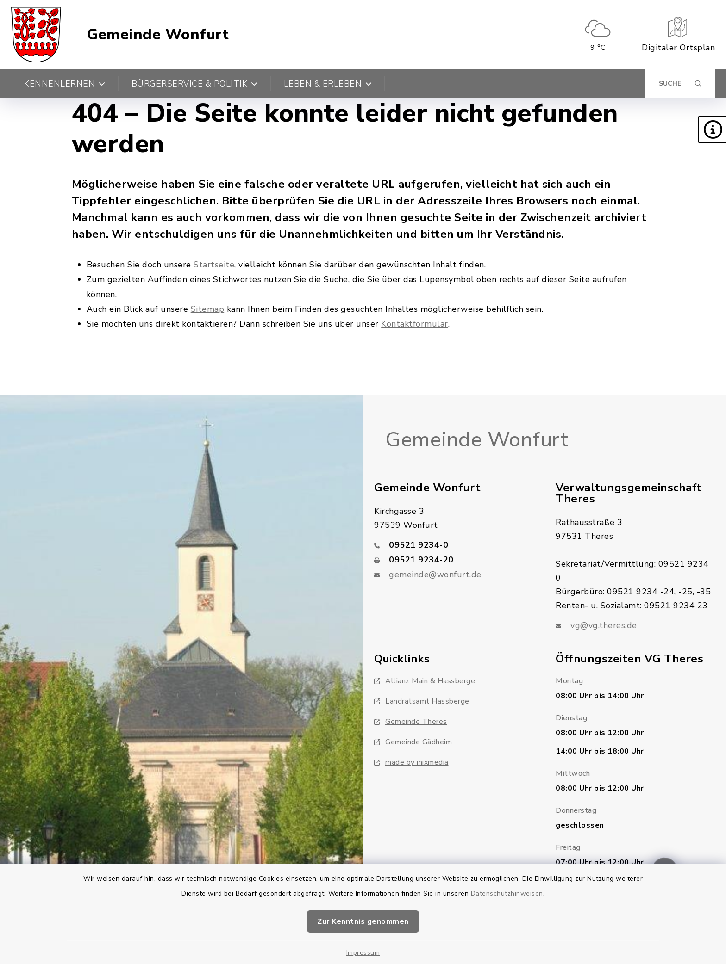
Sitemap (208, 309)
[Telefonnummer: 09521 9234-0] (453, 544)
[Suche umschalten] (680, 83)
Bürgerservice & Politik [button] (194, 83)
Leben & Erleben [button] (328, 83)
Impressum (363, 952)
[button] (712, 129)
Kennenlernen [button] (65, 83)
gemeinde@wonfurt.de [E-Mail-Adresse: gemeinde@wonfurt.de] (435, 574)
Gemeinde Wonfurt (158, 34)
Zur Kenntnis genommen (363, 921)
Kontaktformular (414, 323)
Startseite (214, 264)
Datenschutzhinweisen (507, 893)
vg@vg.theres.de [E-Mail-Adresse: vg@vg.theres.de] (603, 625)
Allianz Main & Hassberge (424, 681)
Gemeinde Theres (410, 722)
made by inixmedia (411, 762)
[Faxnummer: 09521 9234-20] (453, 559)
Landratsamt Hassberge (421, 701)
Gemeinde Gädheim (413, 742)
